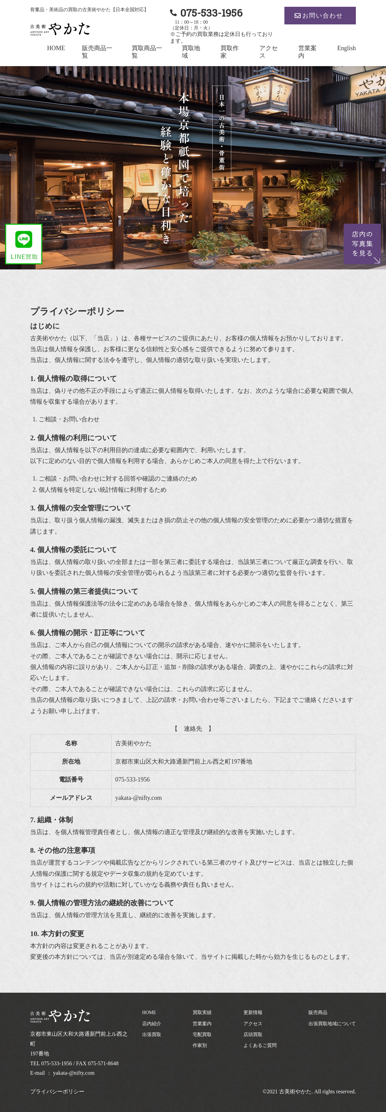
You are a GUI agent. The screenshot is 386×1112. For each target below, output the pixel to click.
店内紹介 (151, 1023)
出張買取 (151, 1034)
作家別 (200, 1045)
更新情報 (252, 1012)
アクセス (252, 1023)
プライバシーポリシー (57, 1091)
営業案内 (202, 1023)
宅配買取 (202, 1034)
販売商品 (317, 1012)
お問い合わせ (322, 15)
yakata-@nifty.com (74, 1073)
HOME (56, 48)
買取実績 (202, 1012)
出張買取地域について (332, 1023)
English (346, 48)
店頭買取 (252, 1034)
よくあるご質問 (260, 1045)
